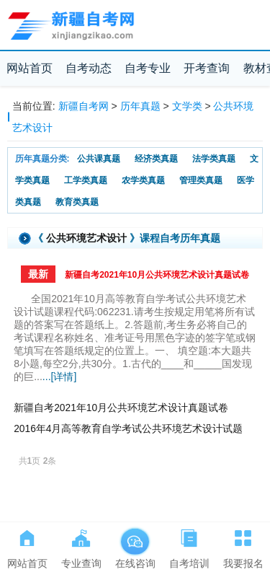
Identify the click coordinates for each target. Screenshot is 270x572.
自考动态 (89, 68)
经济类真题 (156, 159)
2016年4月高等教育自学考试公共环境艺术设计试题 (128, 428)
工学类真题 (85, 180)
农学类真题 (143, 180)
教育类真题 (77, 202)
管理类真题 (200, 180)
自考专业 (148, 68)
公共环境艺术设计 (88, 238)
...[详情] (59, 376)
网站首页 (29, 68)
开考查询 (207, 68)
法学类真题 (213, 159)
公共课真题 (98, 159)
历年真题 (140, 106)
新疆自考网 (83, 106)
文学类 (187, 106)
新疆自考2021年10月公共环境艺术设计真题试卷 (157, 275)
